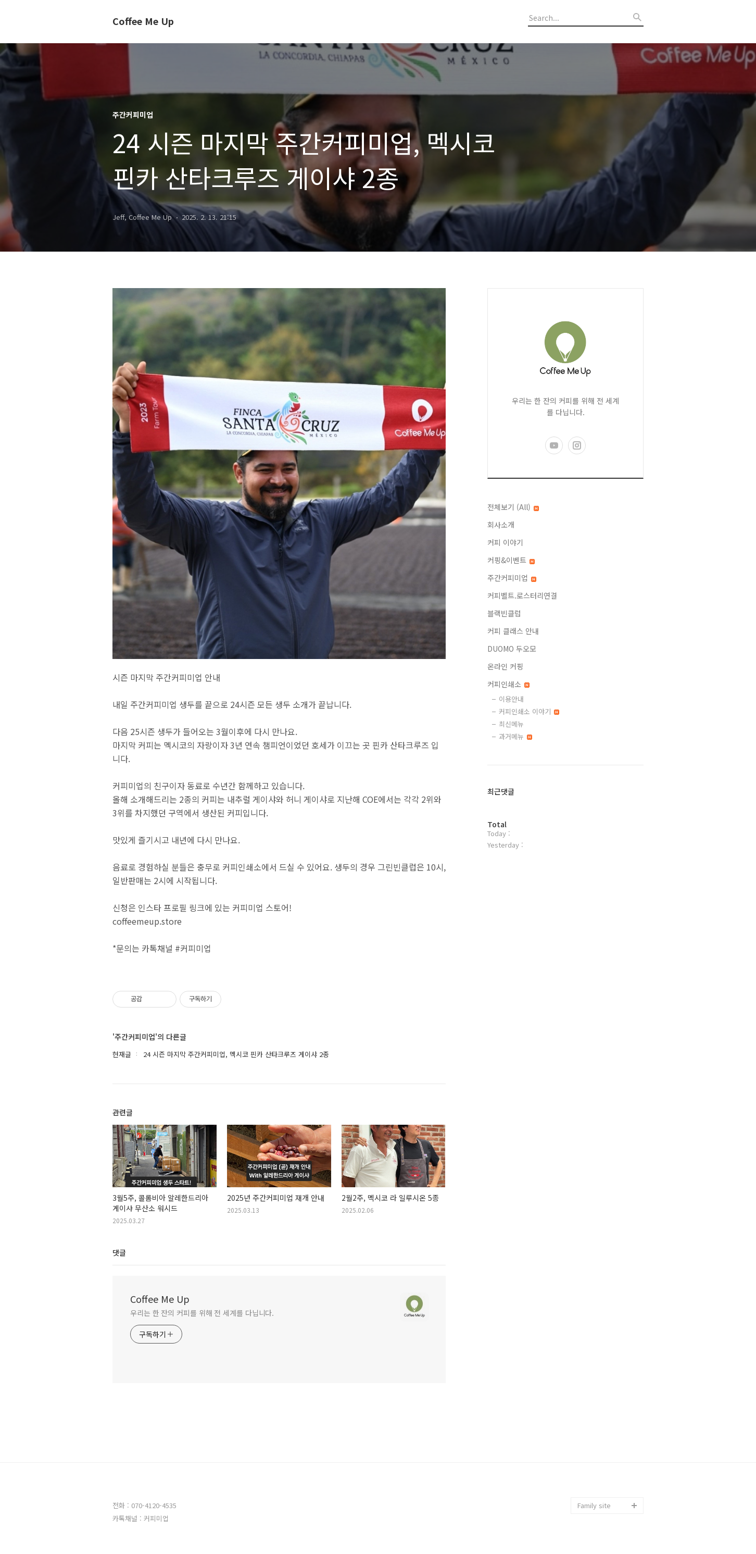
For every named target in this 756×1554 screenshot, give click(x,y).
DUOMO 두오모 (511, 648)
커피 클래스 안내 (513, 631)
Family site (594, 1505)
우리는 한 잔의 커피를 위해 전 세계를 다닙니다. (202, 1313)
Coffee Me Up (143, 21)
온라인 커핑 (505, 666)
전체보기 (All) (513, 507)
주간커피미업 (511, 578)
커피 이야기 (505, 542)
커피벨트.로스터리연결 (522, 595)
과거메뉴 (515, 736)
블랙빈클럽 (504, 613)
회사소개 (500, 524)
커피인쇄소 (508, 684)
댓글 (119, 1252)
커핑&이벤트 (511, 560)
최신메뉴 (511, 724)
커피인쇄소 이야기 (529, 711)
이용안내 (511, 699)
